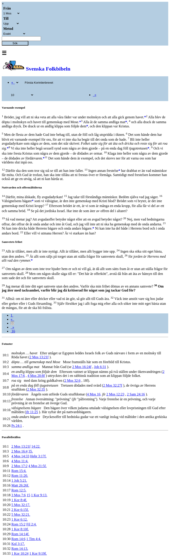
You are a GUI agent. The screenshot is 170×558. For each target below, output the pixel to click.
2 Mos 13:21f (38, 357)
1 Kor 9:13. (39, 495)
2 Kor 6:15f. (20, 510)
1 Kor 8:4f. (19, 500)
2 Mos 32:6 (72, 380)
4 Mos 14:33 (20, 456)
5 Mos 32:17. (20, 505)
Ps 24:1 (16, 426)
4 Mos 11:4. (19, 461)
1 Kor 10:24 (19, 553)
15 (28, 495)
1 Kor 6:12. (19, 519)
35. (30, 451)
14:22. (35, 446)
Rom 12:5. (18, 490)
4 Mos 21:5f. (37, 466)
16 (13, 331)
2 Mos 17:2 (19, 466)
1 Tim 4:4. (33, 539)
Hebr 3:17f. (38, 456)
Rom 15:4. (18, 471)
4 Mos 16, (94, 394)
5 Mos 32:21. (20, 514)
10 (12, 323)
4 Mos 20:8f (36, 376)
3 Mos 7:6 (18, 495)
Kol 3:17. (18, 544)
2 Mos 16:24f (81, 367)
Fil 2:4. (31, 524)
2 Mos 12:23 (115, 394)
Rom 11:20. (19, 475)
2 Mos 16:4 (19, 451)
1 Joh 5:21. (19, 480)
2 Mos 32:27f (112, 385)
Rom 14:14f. (20, 534)
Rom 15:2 (18, 524)
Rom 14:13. (19, 548)
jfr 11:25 (32, 412)
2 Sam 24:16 (136, 394)
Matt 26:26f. (20, 485)
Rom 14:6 (18, 539)
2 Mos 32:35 (36, 389)
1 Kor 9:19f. (38, 553)
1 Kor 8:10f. (20, 529)
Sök (15, 43)
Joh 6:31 (100, 367)
